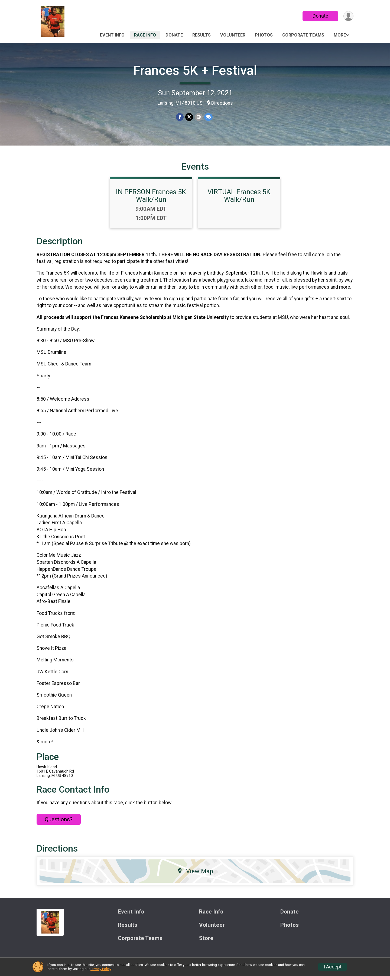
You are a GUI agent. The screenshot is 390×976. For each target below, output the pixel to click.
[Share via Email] (199, 117)
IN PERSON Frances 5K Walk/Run (151, 195)
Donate (320, 16)
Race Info (145, 35)
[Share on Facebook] (180, 117)
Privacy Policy (100, 969)
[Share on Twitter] (189, 117)
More (340, 35)
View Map (195, 871)
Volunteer (232, 35)
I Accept (333, 967)
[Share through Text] (208, 117)
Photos (264, 35)
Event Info (112, 35)
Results (201, 35)
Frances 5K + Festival (195, 70)
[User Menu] (348, 16)
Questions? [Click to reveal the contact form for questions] (59, 819)
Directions (222, 103)
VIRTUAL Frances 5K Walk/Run (239, 195)
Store (206, 938)
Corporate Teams (303, 35)
